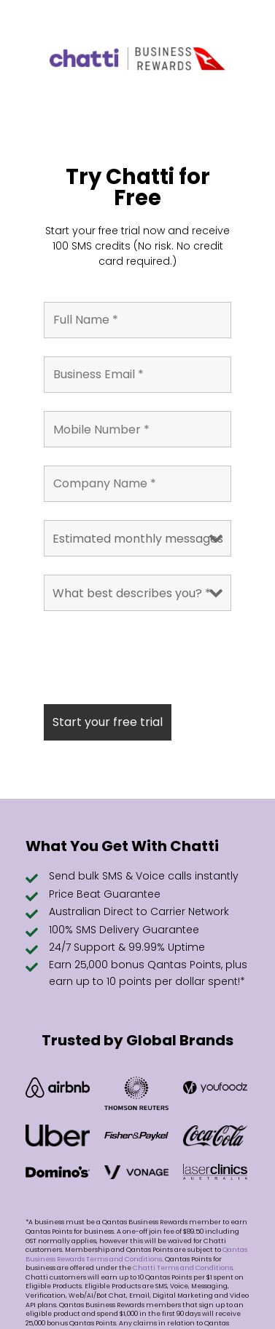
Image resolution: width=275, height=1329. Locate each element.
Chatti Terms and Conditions (183, 1268)
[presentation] (155, 657)
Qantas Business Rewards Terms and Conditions (136, 1254)
